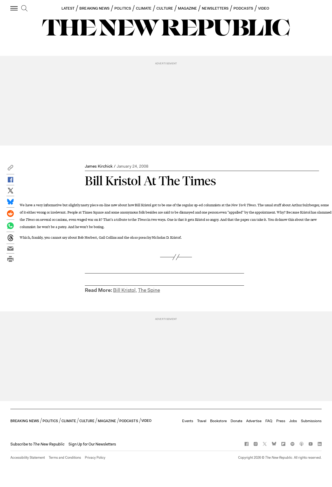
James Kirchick (99, 166)
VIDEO (263, 8)
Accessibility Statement (27, 457)
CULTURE (164, 8)
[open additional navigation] (14, 8)
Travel (201, 421)
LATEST (67, 8)
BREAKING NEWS (94, 8)
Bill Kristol (124, 290)
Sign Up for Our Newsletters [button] (92, 444)
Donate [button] (236, 421)
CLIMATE (144, 8)
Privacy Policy (95, 457)
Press (280, 421)
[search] (24, 8)
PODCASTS (243, 8)
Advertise (253, 421)
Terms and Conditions (65, 457)
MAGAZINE (187, 8)
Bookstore (218, 421)
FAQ (268, 421)
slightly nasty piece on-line (89, 204)
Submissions (311, 421)
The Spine (149, 290)
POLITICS (122, 8)
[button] (10, 169)
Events (187, 421)
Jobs (293, 421)
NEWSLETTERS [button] (215, 8)
